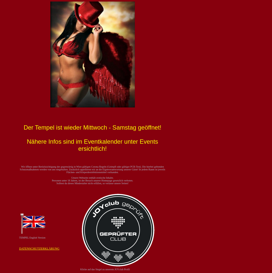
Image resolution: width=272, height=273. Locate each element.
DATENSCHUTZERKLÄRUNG (39, 248)
